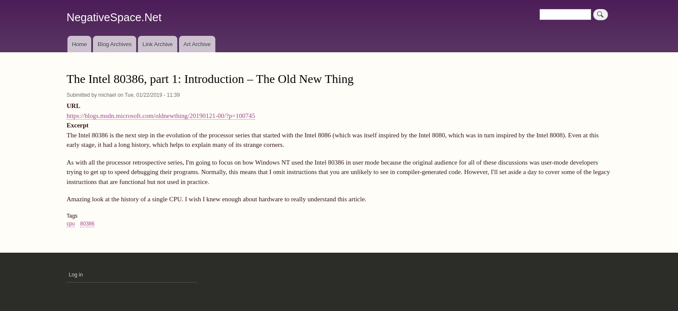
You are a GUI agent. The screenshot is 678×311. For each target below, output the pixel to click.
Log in (76, 275)
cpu (71, 224)
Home (79, 44)
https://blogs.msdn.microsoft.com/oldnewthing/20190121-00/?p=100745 (161, 115)
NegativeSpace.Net (114, 17)
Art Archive (197, 44)
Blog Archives (115, 44)
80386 (87, 224)
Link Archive (157, 44)
